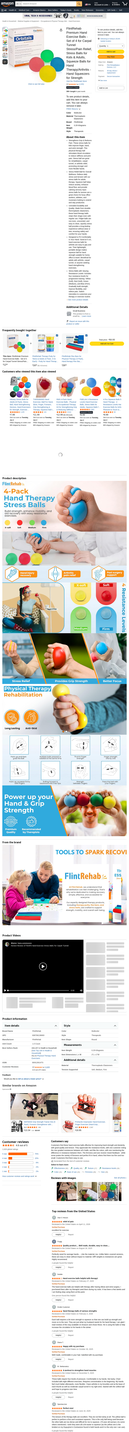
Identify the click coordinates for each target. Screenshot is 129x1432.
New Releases (87, 10)
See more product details (78, 300)
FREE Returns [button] (73, 109)
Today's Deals (65, 10)
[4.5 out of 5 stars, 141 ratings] (39, 412)
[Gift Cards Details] (116, 10)
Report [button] (71, 1235)
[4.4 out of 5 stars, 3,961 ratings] (87, 409)
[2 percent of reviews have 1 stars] (20, 1171)
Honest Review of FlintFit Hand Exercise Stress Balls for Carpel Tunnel (40, 945)
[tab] (63, 732)
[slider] (38, 990)
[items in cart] (125, 4)
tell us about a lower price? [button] (31, 1079)
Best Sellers (53, 10)
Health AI (12, 10)
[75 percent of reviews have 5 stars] (20, 1154)
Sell (120, 10)
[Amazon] (7, 4)
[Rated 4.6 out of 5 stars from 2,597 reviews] (92, 1127)
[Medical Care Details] (30, 10)
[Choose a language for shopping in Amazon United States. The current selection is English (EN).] (87, 4)
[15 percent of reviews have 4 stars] (20, 1158)
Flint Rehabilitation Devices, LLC (113, 66)
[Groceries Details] (104, 10)
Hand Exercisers (74, 21)
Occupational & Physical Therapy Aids (54, 21)
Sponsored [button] (7, 1089)
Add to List (103, 88)
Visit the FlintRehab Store (76, 81)
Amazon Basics (39, 10)
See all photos (120, 1178)
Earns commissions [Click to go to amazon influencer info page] (25, 943)
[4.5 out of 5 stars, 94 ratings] (109, 412)
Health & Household (9, 21)
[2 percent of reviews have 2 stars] (20, 1167)
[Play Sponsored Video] (34, 1106)
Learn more (86, 316)
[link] (46, 343)
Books (76, 10)
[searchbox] (49, 3)
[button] (4, 10)
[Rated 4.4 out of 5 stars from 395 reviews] (41, 1127)
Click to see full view (36, 84)
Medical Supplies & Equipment (28, 21)
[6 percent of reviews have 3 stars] (20, 1162)
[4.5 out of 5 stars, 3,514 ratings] (64, 412)
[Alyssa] (14, 943)
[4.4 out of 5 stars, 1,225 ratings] (17, 412)
